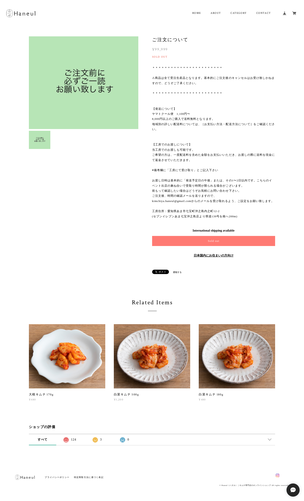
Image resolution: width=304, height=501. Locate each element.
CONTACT (263, 13)
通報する (177, 272)
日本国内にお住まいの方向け (214, 255)
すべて (43, 439)
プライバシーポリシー (57, 477)
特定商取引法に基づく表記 (89, 477)
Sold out (213, 241)
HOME (196, 13)
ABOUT (216, 13)
